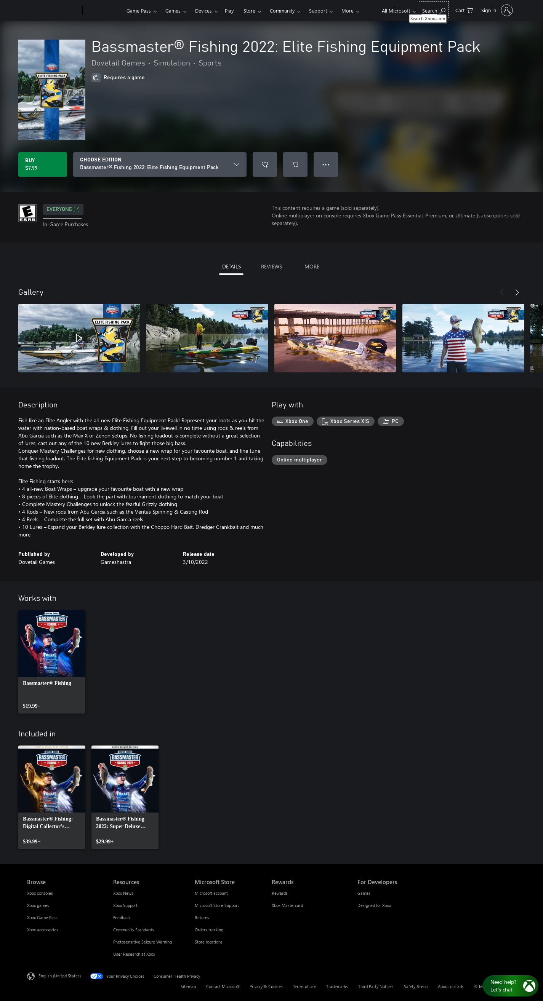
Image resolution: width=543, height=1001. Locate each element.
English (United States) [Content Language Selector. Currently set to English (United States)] (59, 975)
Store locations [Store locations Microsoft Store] (209, 941)
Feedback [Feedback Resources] (121, 917)
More (347, 10)
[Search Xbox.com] (434, 9)
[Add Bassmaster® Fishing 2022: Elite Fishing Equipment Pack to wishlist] (265, 164)
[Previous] (501, 292)
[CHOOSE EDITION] (160, 164)
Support (318, 10)
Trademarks (337, 986)
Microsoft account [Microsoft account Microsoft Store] (211, 893)
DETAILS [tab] (231, 266)
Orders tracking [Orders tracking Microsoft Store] (209, 929)
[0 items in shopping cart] (464, 10)
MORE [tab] (311, 266)
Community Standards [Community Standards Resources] (133, 929)
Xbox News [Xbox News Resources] (123, 893)
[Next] (517, 292)
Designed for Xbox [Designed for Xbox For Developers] (374, 905)
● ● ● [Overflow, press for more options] (326, 164)
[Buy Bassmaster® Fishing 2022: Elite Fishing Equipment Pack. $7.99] (42, 164)
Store (249, 10)
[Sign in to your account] (496, 10)
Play (229, 10)
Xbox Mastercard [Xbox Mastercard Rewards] (287, 905)
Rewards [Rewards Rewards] (280, 893)
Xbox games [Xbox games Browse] (38, 905)
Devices (203, 10)
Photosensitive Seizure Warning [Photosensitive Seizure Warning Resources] (142, 941)
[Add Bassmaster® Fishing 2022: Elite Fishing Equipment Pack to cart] (295, 164)
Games (173, 10)
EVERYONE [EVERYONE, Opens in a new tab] (63, 209)
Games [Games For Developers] (363, 893)
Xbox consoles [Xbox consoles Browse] (40, 893)
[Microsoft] (53, 10)
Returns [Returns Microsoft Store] (202, 917)
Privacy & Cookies (266, 986)
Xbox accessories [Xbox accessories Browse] (42, 929)
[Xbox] (103, 10)
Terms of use (304, 986)
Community (282, 10)
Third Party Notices (376, 986)
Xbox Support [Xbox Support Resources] (125, 905)
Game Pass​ (139, 10)
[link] (51, 662)
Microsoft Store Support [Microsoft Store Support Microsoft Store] (217, 905)
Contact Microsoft (222, 986)
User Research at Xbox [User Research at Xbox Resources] (134, 954)
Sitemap (188, 986)
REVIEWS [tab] (271, 266)
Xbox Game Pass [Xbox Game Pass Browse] (42, 917)
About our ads (451, 986)
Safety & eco (416, 986)
